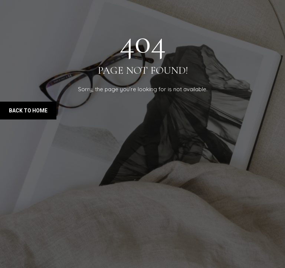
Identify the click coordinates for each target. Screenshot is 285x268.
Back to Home (28, 111)
